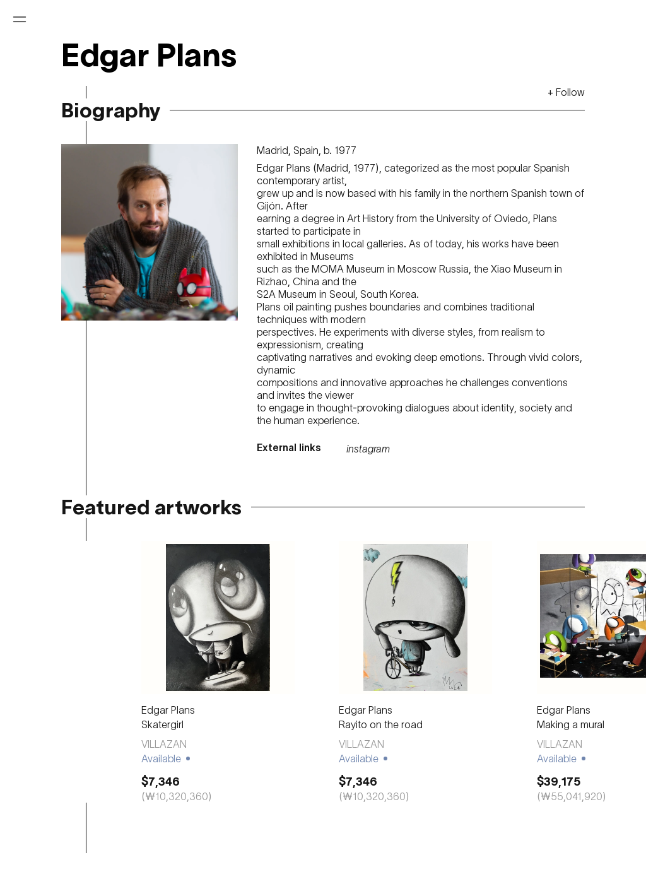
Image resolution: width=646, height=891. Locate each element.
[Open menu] (19, 19)
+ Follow (566, 92)
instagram (368, 449)
